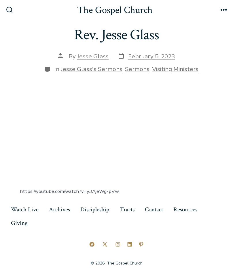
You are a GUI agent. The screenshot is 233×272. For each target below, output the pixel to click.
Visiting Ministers (175, 69)
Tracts (127, 209)
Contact (154, 209)
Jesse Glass (93, 56)
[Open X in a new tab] (104, 244)
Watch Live (25, 209)
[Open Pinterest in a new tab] (141, 244)
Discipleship (94, 209)
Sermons (137, 69)
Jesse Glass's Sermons (91, 69)
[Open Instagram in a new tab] (118, 244)
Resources (185, 209)
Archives (59, 209)
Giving (19, 223)
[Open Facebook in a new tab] (92, 244)
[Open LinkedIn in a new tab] (129, 244)
